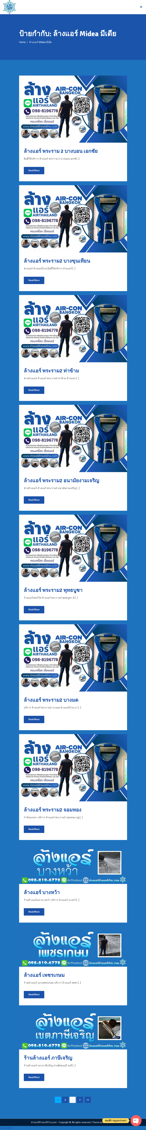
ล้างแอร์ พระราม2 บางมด (51, 700)
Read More (34, 170)
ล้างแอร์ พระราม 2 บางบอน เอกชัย (61, 151)
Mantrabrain (109, 1122)
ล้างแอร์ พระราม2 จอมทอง (52, 810)
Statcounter (6, 1127)
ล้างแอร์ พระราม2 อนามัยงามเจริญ (61, 481)
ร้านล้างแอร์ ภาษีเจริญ (48, 1058)
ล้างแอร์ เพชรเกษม (44, 975)
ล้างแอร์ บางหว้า (42, 892)
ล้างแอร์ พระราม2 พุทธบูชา (53, 590)
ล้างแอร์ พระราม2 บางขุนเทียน (57, 261)
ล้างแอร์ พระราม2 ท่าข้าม (51, 371)
